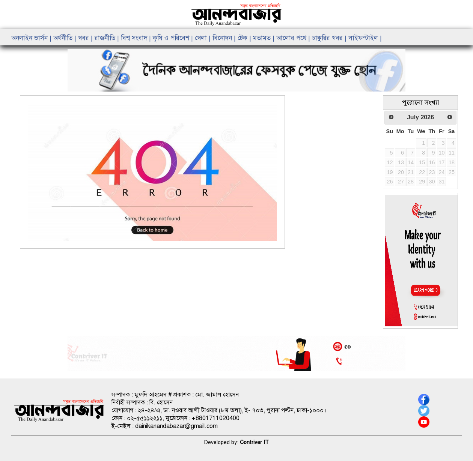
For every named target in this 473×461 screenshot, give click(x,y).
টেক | (245, 38)
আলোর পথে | (294, 38)
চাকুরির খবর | (330, 38)
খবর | (86, 38)
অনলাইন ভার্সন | (32, 38)
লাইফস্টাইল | (365, 38)
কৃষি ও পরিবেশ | (174, 38)
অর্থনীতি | (65, 38)
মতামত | (264, 38)
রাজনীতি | (108, 38)
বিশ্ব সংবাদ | (137, 38)
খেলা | (203, 38)
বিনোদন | (225, 38)
